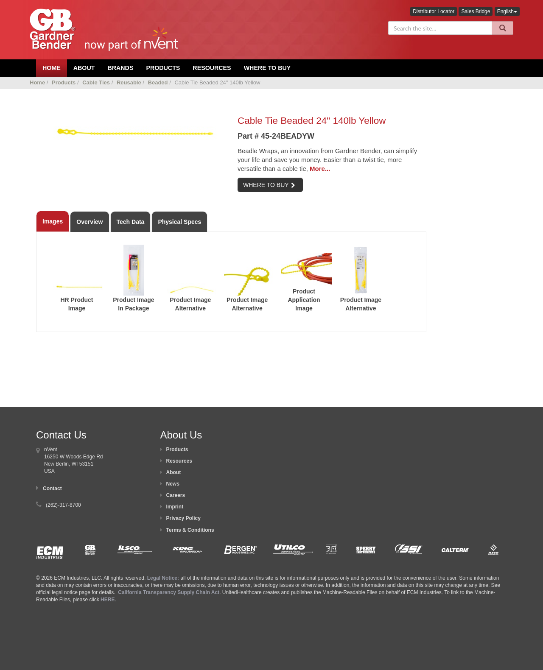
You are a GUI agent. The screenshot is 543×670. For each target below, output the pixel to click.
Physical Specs (179, 221)
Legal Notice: (164, 578)
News (172, 484)
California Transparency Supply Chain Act (168, 592)
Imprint (175, 507)
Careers (175, 495)
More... (320, 168)
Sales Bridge (475, 11)
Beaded (158, 82)
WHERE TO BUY (269, 184)
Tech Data (131, 221)
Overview (89, 221)
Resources (212, 67)
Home (37, 82)
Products (163, 67)
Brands (120, 67)
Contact (52, 488)
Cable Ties (96, 82)
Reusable (129, 82)
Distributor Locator (433, 11)
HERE (108, 600)
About (173, 472)
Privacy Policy (183, 518)
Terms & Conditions (190, 530)
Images (52, 221)
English (507, 11)
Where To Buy (267, 67)
